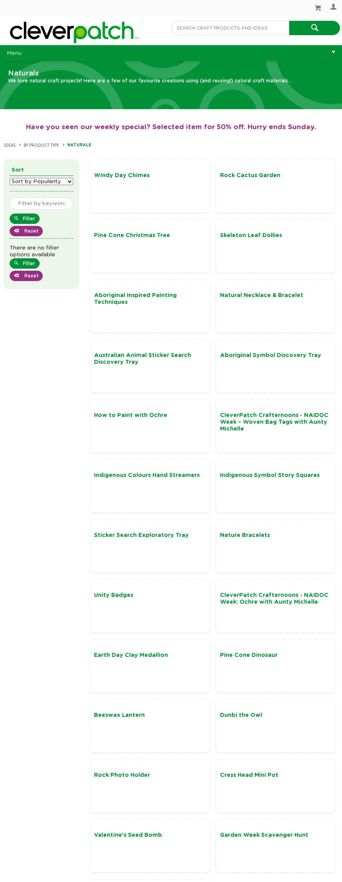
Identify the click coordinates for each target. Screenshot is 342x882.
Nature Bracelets (203, 429)
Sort (18, 170)
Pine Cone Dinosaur (290, 489)
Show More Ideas (217, 736)
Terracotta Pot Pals (124, 675)
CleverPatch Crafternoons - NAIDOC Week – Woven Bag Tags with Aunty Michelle (127, 369)
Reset (30, 231)
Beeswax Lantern (120, 556)
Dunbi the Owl (199, 556)
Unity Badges (280, 429)
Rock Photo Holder (289, 556)
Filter (29, 218)
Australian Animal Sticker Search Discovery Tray (121, 302)
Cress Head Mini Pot (124, 616)
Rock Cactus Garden (208, 175)
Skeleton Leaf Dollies (126, 235)
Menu (14, 53)
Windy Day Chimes (123, 175)
